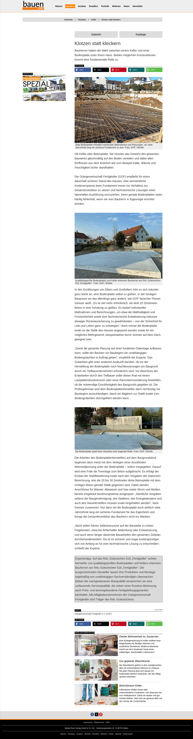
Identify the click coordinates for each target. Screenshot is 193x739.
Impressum (88, 722)
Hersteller (138, 6)
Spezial (118, 734)
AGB (108, 722)
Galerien (96, 34)
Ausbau (82, 6)
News (126, 6)
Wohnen (116, 6)
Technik (105, 6)
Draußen (93, 6)
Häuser (59, 6)
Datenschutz (99, 722)
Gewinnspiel (128, 734)
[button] (83, 70)
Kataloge (141, 34)
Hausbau (70, 6)
